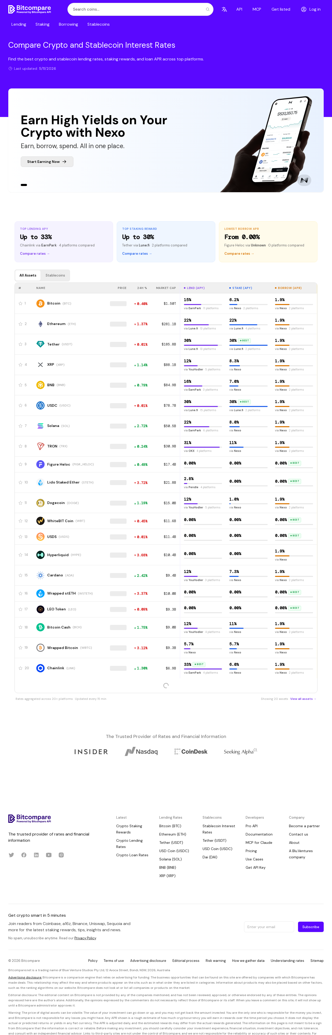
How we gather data (248, 960)
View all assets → (303, 699)
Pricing (251, 850)
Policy (93, 960)
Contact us (298, 834)
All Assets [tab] (27, 275)
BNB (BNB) (167, 867)
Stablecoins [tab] (55, 275)
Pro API (252, 826)
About (294, 842)
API (239, 9)
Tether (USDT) (171, 842)
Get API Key (256, 867)
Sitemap (317, 960)
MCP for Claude (259, 842)
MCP (257, 9)
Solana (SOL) (170, 859)
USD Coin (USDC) (174, 850)
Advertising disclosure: (25, 977)
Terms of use (114, 960)
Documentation (259, 834)
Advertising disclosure (148, 960)
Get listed (281, 9)
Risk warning (216, 960)
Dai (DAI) (210, 857)
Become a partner (304, 826)
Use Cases (254, 859)
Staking (43, 24)
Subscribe (310, 926)
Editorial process (185, 960)
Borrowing (68, 24)
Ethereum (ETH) (172, 834)
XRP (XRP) (167, 875)
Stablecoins (98, 24)
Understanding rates (287, 960)
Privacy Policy (85, 938)
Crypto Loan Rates (132, 855)
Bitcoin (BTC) (170, 826)
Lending (18, 24)
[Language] (224, 9)
